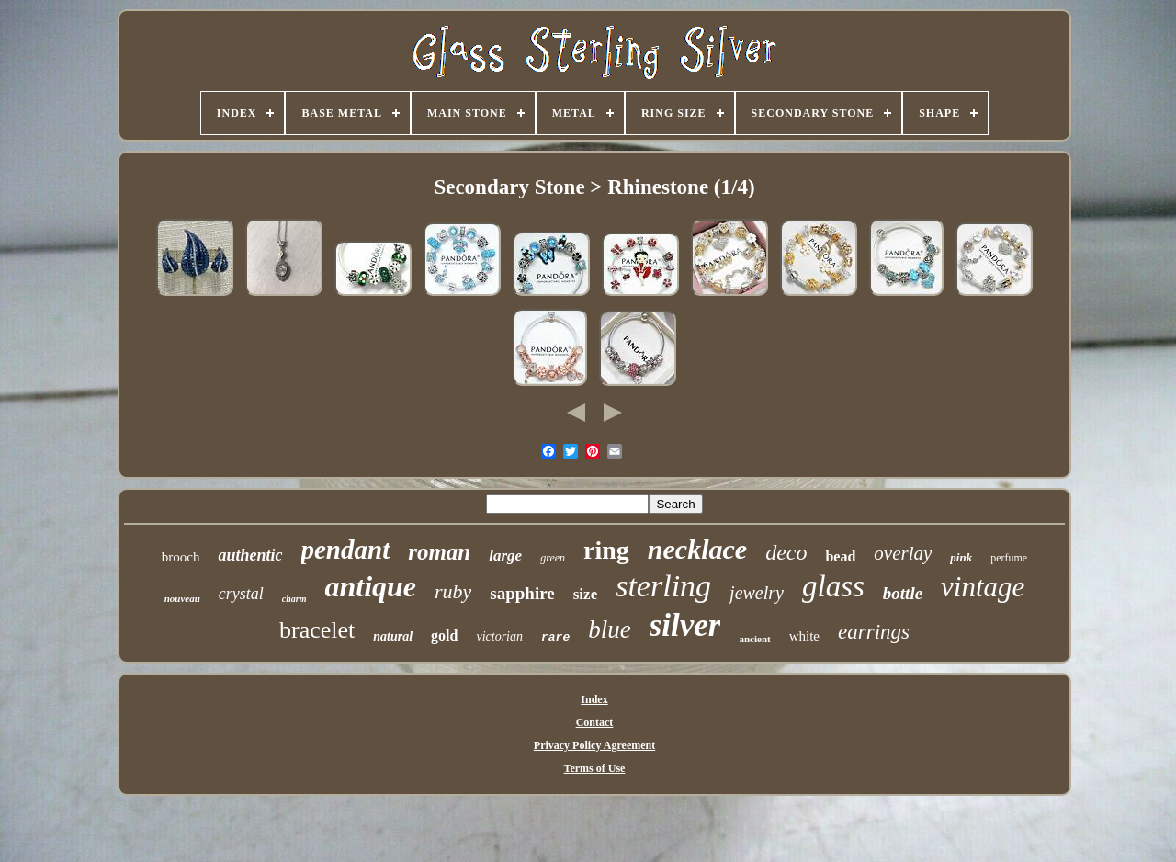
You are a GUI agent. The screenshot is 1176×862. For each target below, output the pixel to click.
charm (294, 599)
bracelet (317, 630)
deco (786, 552)
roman (439, 551)
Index (594, 699)
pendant (345, 549)
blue (609, 629)
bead (840, 556)
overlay (903, 553)
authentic (250, 555)
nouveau (182, 598)
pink (961, 557)
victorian (499, 636)
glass (833, 586)
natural (393, 636)
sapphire (522, 593)
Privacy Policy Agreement (594, 745)
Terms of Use (595, 768)
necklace (697, 549)
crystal (241, 593)
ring (606, 550)
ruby (453, 591)
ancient (754, 638)
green (552, 557)
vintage (982, 587)
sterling (663, 586)
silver (685, 625)
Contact (595, 722)
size (585, 594)
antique (370, 586)
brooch (181, 557)
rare (555, 637)
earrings (874, 631)
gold (444, 635)
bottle (902, 593)
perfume (1008, 557)
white (804, 636)
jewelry (756, 593)
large (505, 555)
